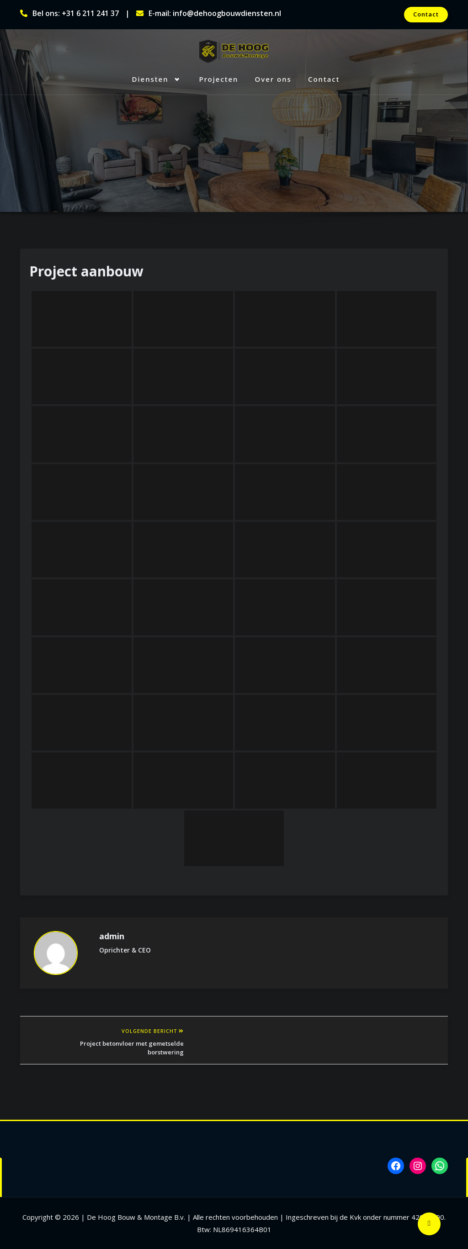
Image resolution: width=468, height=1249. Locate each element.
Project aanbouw (86, 271)
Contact (426, 14)
